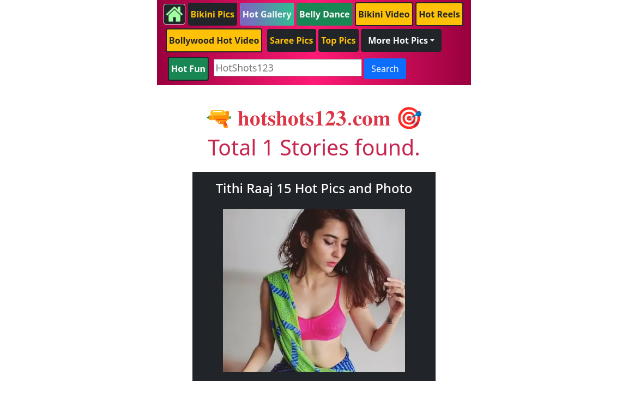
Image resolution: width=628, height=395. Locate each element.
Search (385, 69)
